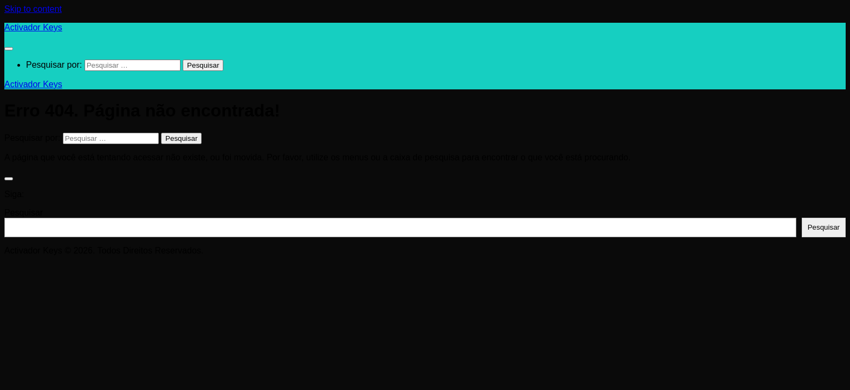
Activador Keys (33, 27)
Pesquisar (23, 212)
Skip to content (33, 9)
